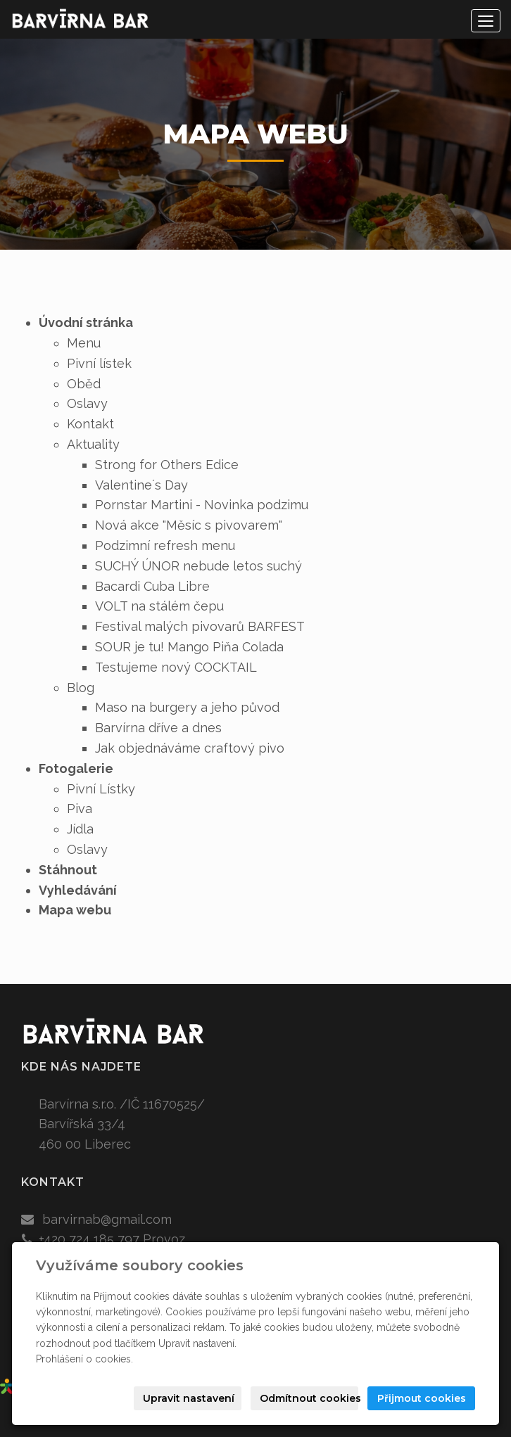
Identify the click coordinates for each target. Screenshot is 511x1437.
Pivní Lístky (101, 788)
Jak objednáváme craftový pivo (189, 748)
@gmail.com (136, 1219)
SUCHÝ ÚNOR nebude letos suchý (198, 565)
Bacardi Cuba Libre (152, 586)
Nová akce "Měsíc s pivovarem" (188, 525)
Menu (84, 343)
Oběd (84, 383)
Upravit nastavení (188, 1398)
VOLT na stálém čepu (159, 606)
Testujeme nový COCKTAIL (176, 667)
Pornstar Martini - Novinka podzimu (201, 504)
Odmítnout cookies (309, 1398)
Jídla (80, 829)
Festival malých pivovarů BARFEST (200, 626)
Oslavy (87, 403)
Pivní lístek (99, 363)
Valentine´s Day (141, 485)
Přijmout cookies (421, 1398)
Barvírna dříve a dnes (158, 727)
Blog (80, 687)
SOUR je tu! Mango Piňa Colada (189, 646)
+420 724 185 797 (89, 1239)
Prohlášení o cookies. (84, 1359)
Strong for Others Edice (167, 464)
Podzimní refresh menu (165, 545)
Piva (79, 808)
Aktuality (93, 444)
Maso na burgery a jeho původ (187, 707)
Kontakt (90, 423)
